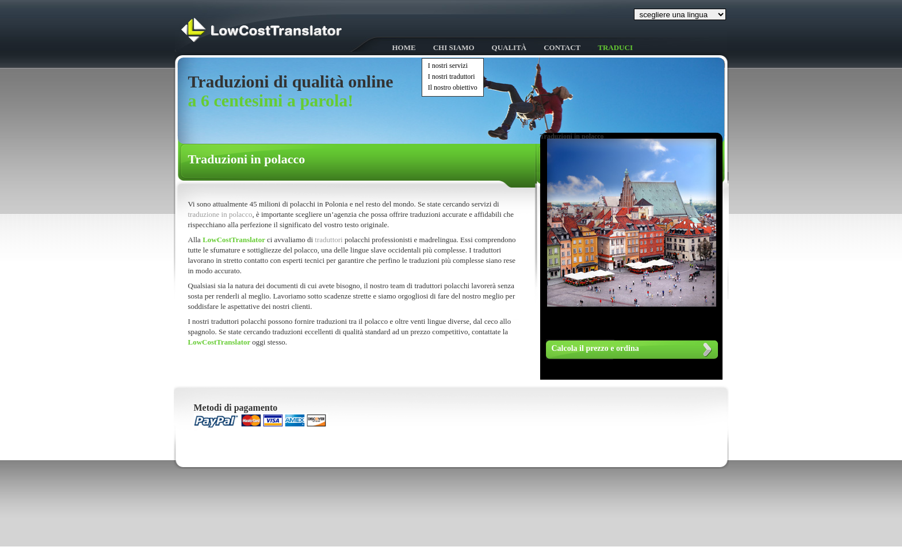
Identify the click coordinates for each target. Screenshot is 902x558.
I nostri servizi (448, 66)
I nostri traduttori (451, 76)
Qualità (509, 47)
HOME (404, 47)
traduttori (330, 239)
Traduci (615, 47)
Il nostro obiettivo (452, 87)
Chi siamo (454, 47)
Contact (562, 47)
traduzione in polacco (220, 214)
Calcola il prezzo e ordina (595, 348)
